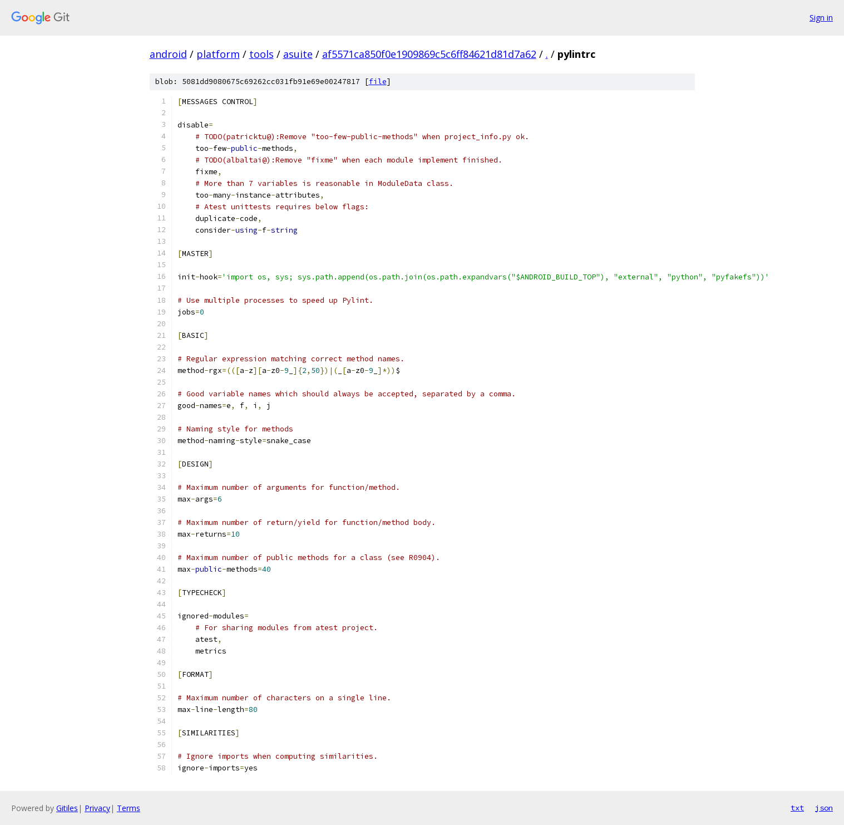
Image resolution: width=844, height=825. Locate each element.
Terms (128, 808)
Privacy (97, 808)
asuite (298, 54)
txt (797, 808)
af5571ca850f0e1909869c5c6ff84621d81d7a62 (429, 54)
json (824, 808)
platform (218, 54)
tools (261, 54)
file (378, 81)
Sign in (821, 17)
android (168, 54)
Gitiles (67, 808)
